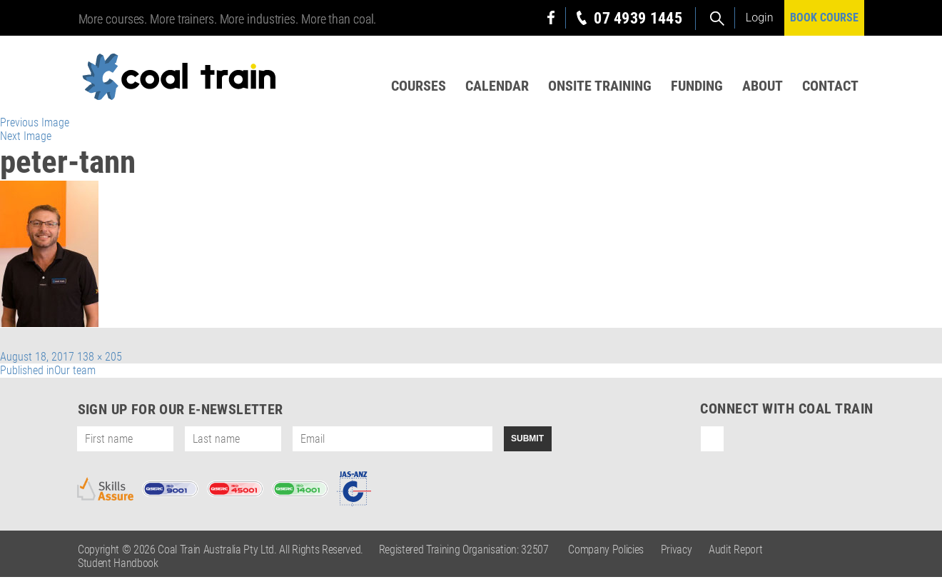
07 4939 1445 (638, 18)
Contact (830, 86)
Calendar (494, 86)
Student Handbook (118, 568)
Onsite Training (597, 86)
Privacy (676, 554)
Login (760, 17)
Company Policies (606, 554)
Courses (415, 86)
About (761, 86)
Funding (695, 86)
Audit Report (735, 554)
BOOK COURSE (824, 17)
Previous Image (34, 127)
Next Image (25, 141)
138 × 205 (99, 361)
